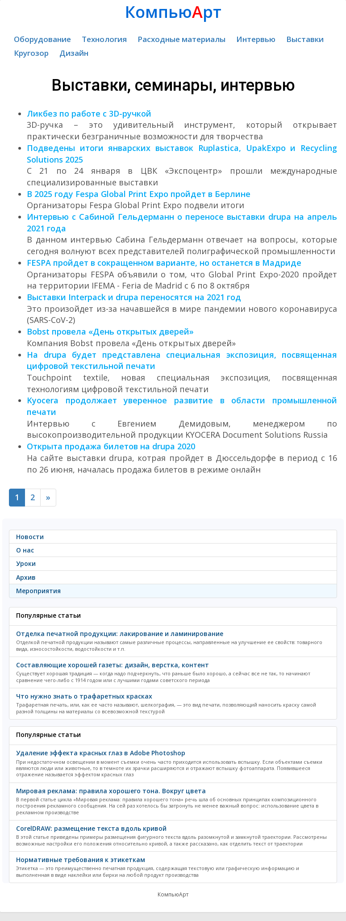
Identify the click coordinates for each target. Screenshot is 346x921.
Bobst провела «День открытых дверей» (110, 331)
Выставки (305, 39)
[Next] (48, 498)
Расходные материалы (181, 39)
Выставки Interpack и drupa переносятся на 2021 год (134, 297)
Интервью (255, 39)
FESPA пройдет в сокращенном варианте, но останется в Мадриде (164, 262)
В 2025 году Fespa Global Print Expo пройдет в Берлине (138, 193)
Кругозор (31, 53)
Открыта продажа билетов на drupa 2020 (111, 446)
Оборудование (42, 39)
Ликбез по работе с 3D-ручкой (89, 113)
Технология (104, 39)
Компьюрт (173, 12)
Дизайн (73, 53)
